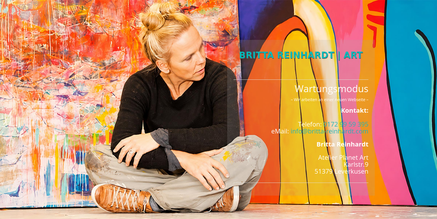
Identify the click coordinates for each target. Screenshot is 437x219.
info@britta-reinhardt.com (329, 131)
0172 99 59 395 (345, 124)
